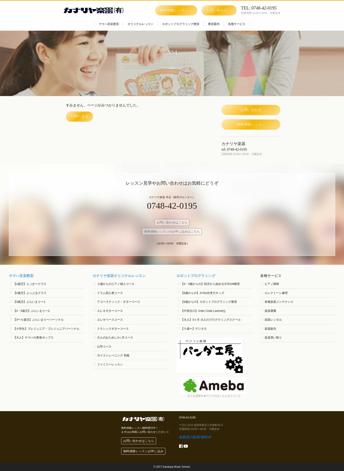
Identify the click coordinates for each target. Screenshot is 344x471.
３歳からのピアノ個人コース (115, 284)
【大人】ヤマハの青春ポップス (33, 337)
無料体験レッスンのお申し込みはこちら (172, 231)
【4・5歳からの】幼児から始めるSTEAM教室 (210, 284)
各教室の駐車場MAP (195, 437)
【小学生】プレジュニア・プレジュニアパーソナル (46, 328)
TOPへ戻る (79, 116)
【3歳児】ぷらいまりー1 (29, 301)
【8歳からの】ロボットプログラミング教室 (209, 301)
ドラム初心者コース (110, 293)
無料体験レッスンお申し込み (143, 451)
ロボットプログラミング (195, 276)
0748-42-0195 (172, 206)
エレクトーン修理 (276, 293)
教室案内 (214, 24)
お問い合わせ (251, 110)
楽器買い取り (273, 337)
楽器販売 (270, 328)
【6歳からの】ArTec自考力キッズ (202, 293)
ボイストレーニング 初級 (113, 355)
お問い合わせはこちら (172, 222)
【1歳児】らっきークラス (29, 284)
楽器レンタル (273, 319)
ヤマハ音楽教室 (109, 24)
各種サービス (236, 24)
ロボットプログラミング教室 (180, 24)
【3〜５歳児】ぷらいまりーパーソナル (38, 319)
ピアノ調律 (272, 284)
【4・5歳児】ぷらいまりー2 (31, 310)
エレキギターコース (110, 310)
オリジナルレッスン (140, 24)
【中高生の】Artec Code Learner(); (203, 310)
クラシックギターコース (113, 328)
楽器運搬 (270, 310)
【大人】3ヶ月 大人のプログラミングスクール (211, 319)
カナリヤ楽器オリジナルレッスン (119, 276)
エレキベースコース (110, 319)
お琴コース (104, 346)
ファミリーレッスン (110, 364)
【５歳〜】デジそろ (194, 328)
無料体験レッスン (251, 124)
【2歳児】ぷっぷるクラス (29, 293)
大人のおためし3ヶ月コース (115, 337)
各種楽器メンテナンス (279, 301)
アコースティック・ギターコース (118, 301)
